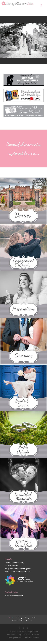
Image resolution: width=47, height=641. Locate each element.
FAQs (34, 618)
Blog (27, 618)
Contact (29, 621)
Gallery (19, 618)
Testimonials (17, 621)
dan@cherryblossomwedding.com (18, 568)
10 (33, 54)
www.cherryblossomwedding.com (17, 571)
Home (11, 618)
